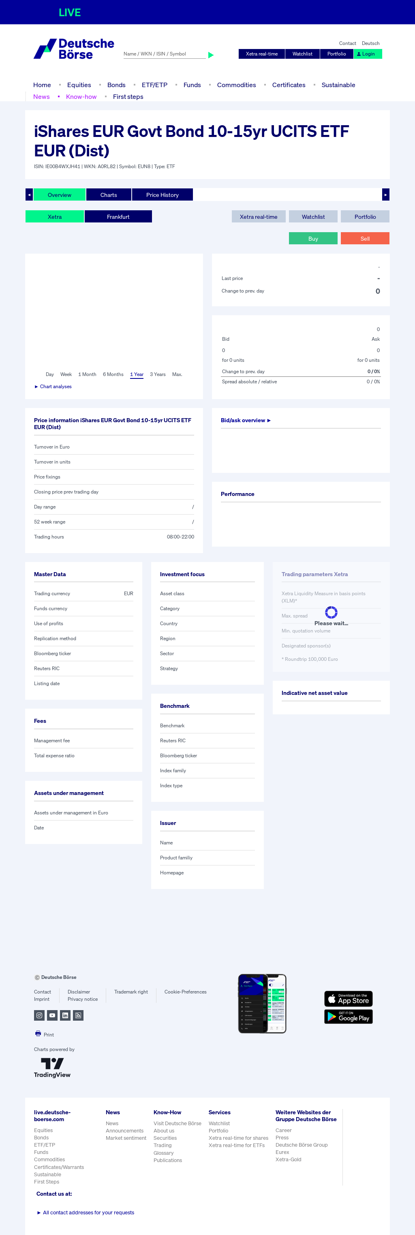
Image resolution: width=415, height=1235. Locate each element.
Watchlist (302, 54)
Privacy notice (83, 999)
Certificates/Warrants (59, 1167)
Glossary (164, 1153)
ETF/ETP (154, 84)
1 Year (136, 374)
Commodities (236, 84)
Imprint (41, 999)
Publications (168, 1160)
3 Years (158, 374)
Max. (177, 374)
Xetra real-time (262, 54)
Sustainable (338, 84)
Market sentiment (126, 1138)
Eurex (282, 1152)
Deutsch (371, 43)
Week (66, 374)
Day (50, 374)
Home (42, 84)
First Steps (46, 1181)
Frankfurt (118, 216)
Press (282, 1137)
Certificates (289, 84)
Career (284, 1130)
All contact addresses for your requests (85, 1212)
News (41, 96)
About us (164, 1130)
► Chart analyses (53, 386)
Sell (365, 238)
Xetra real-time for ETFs (237, 1145)
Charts (109, 195)
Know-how (81, 96)
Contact (347, 43)
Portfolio (336, 54)
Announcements (124, 1130)
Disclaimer (79, 992)
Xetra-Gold (289, 1159)
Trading (163, 1145)
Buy (313, 238)
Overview (59, 195)
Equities (79, 84)
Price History (162, 195)
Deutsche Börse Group (302, 1144)
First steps (128, 96)
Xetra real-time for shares (238, 1138)
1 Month (87, 374)
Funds (192, 84)
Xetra (55, 216)
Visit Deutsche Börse (177, 1123)
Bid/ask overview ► (246, 420)
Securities (165, 1138)
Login (365, 54)
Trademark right (131, 992)
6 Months (113, 374)
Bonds (116, 84)
